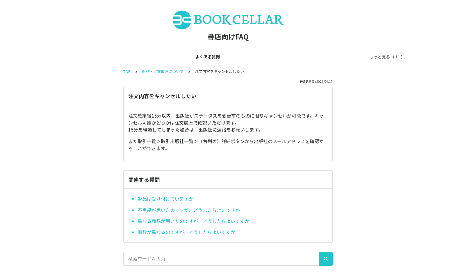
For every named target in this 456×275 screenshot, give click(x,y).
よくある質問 (86, 57)
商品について (286, 57)
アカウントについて (166, 57)
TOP (127, 71)
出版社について (251, 57)
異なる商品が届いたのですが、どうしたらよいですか (193, 221)
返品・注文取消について (163, 71)
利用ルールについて (211, 57)
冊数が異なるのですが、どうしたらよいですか (186, 232)
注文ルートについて (325, 57)
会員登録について (123, 57)
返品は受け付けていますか (165, 198)
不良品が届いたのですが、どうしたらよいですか (189, 209)
